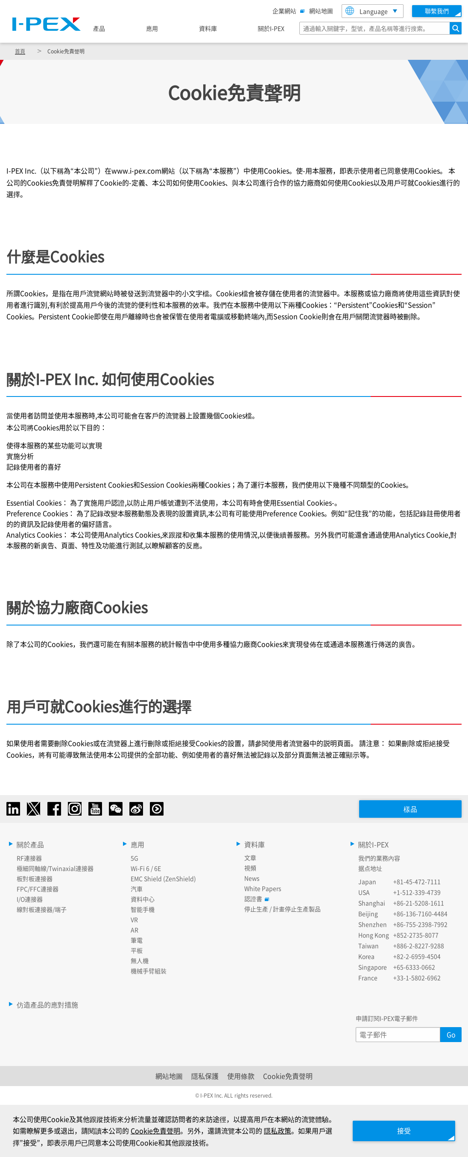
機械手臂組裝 (149, 970)
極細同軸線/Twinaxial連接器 (55, 868)
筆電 (137, 940)
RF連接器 (29, 858)
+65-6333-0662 (414, 967)
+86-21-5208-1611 (418, 903)
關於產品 (30, 844)
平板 (137, 950)
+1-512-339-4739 (417, 892)
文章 (250, 857)
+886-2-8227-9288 (418, 945)
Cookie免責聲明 (288, 1076)
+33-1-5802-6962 (417, 977)
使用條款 (240, 1076)
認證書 (255, 898)
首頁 (20, 51)
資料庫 (208, 28)
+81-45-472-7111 (417, 881)
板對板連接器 (35, 878)
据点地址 (370, 868)
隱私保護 (205, 1076)
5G (134, 858)
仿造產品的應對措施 (47, 1004)
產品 (99, 28)
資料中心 (143, 899)
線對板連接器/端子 (42, 909)
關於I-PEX (271, 28)
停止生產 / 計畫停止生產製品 (282, 908)
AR (134, 929)
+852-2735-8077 (416, 935)
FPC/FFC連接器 (37, 888)
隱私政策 (277, 1130)
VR (134, 919)
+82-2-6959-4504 (417, 956)
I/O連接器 (30, 899)
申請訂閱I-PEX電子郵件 (387, 1018)
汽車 (137, 888)
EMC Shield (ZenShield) (163, 878)
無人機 (140, 960)
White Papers (262, 888)
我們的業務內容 (379, 858)
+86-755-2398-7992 (420, 924)
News (252, 878)
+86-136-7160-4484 (420, 913)
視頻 (250, 867)
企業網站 (286, 10)
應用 (152, 28)
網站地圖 (321, 10)
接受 (404, 1130)
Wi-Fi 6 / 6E (146, 868)
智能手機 (143, 909)
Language (366, 10)
